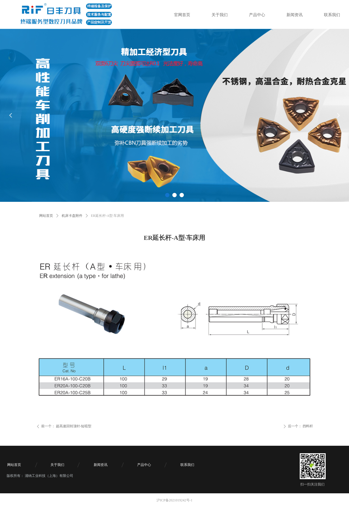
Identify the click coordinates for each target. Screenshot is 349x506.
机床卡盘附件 (72, 216)
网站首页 (46, 216)
